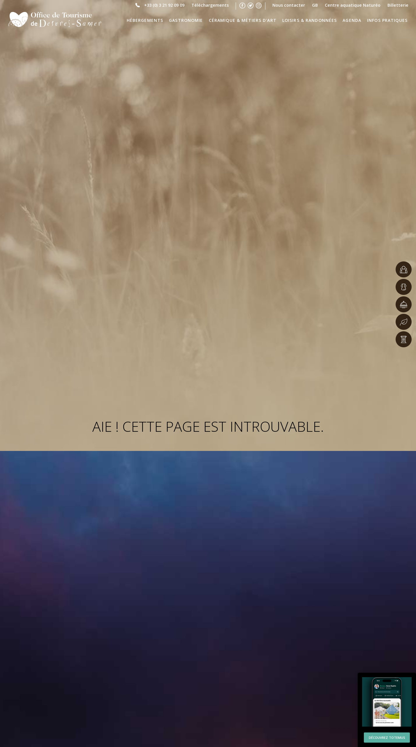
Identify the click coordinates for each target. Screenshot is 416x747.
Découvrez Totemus (386, 735)
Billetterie (397, 4)
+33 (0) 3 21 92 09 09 (164, 4)
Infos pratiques (387, 20)
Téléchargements (210, 4)
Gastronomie (186, 20)
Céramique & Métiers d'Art (242, 20)
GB (315, 4)
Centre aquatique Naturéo (352, 4)
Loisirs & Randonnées (309, 20)
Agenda (352, 20)
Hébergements (145, 20)
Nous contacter (288, 4)
